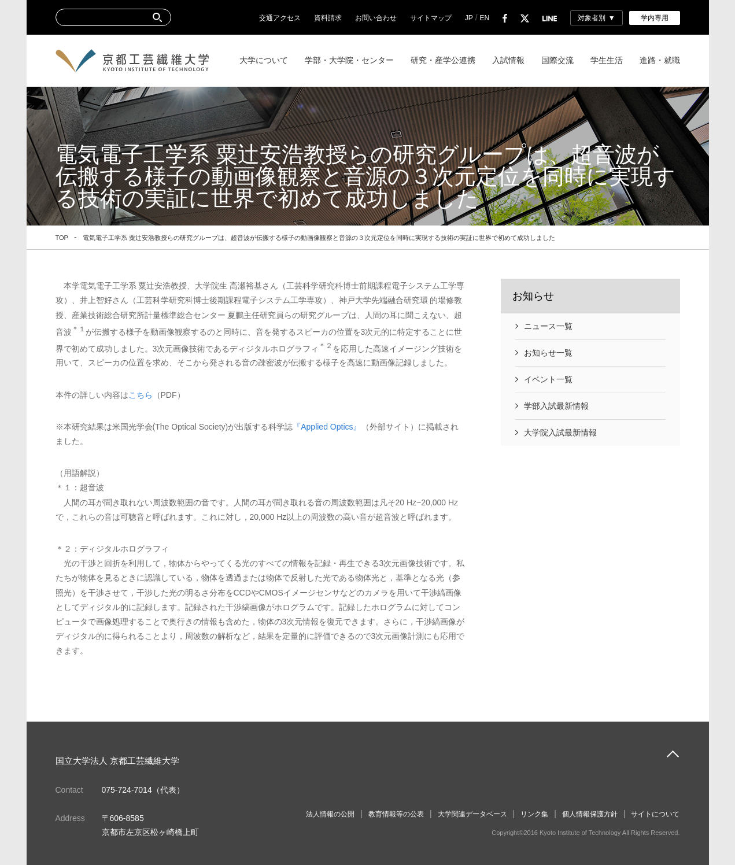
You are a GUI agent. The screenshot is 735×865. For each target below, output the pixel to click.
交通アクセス (280, 18)
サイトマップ (431, 18)
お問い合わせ (376, 18)
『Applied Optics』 (327, 426)
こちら (140, 395)
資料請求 (328, 18)
